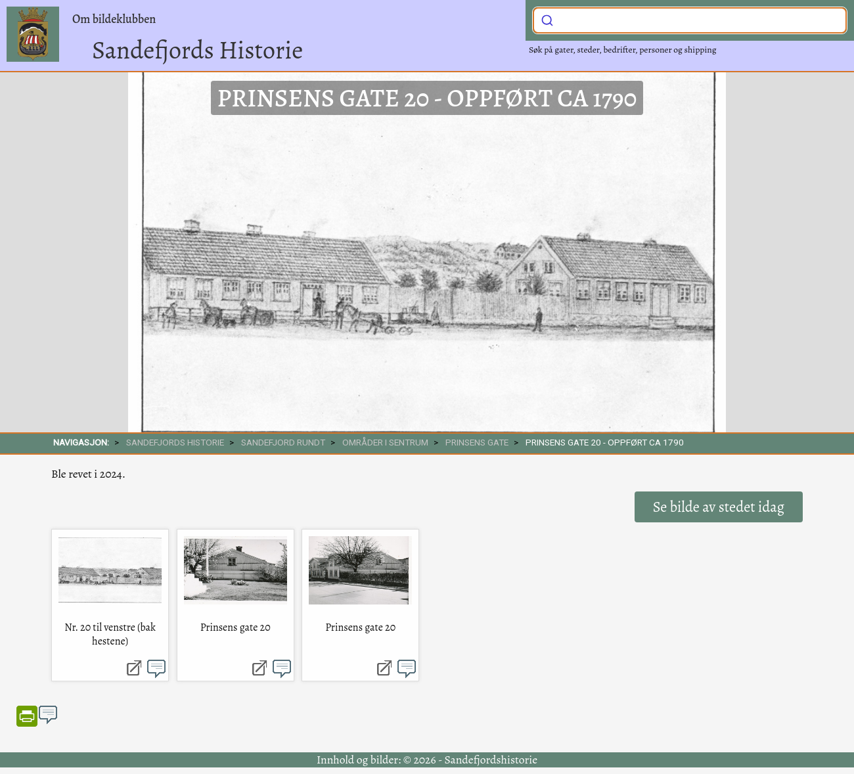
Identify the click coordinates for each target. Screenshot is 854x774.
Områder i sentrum (385, 442)
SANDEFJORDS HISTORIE (175, 442)
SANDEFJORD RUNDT (283, 442)
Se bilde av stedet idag (718, 507)
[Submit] (547, 19)
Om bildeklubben (114, 19)
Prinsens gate (476, 442)
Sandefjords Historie (197, 50)
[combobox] (689, 20)
